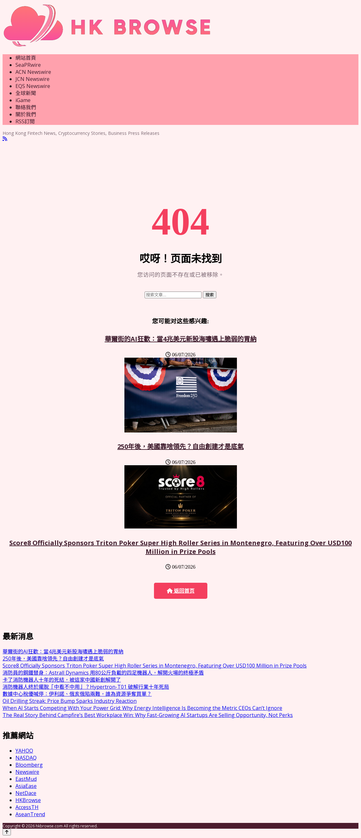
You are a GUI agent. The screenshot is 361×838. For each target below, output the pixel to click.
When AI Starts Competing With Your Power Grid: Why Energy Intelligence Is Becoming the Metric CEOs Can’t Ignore (142, 707)
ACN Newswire (33, 71)
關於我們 (25, 114)
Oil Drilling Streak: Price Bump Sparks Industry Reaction (70, 700)
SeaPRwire (28, 64)
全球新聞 (25, 93)
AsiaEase (26, 786)
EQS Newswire (32, 86)
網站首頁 (25, 57)
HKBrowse (28, 800)
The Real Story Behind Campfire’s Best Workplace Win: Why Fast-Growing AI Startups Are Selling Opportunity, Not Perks (148, 715)
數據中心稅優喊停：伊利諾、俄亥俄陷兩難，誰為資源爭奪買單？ (77, 693)
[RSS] (5, 139)
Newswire (27, 771)
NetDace (25, 793)
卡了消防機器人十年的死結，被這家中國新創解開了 (62, 679)
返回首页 (180, 591)
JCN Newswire (32, 79)
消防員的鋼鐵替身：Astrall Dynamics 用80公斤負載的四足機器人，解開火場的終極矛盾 (103, 672)
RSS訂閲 (25, 121)
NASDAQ (26, 757)
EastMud (26, 778)
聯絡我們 (25, 107)
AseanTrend (30, 814)
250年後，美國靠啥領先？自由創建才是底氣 (180, 446)
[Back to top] (7, 832)
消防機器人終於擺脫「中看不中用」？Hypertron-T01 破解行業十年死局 (86, 686)
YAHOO (24, 750)
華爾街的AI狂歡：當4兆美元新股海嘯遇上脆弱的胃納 (181, 339)
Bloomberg (29, 764)
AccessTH (27, 807)
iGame (23, 100)
